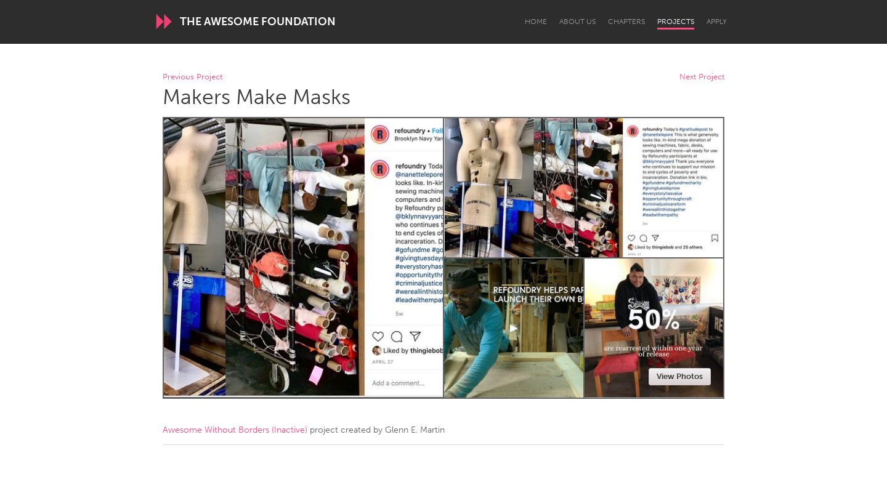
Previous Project (192, 77)
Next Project (701, 77)
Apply (717, 21)
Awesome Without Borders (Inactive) (235, 430)
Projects (675, 21)
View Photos (680, 376)
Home (536, 21)
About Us (577, 21)
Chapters (626, 21)
